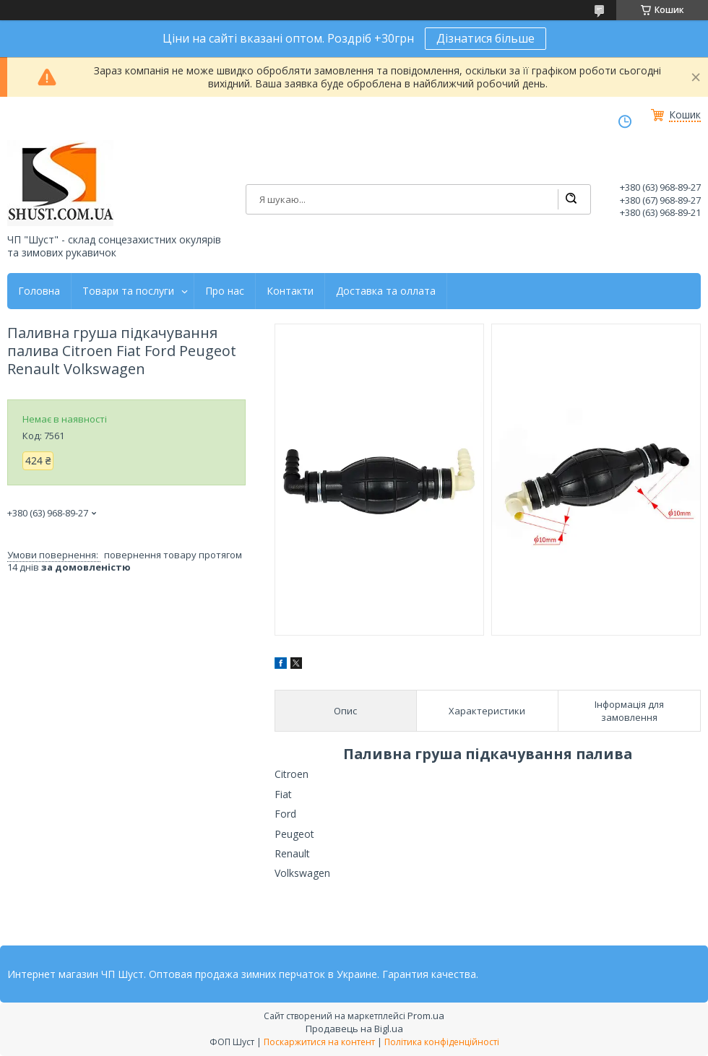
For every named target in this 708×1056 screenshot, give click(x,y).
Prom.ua (425, 1015)
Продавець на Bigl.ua (354, 1028)
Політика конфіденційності (441, 1042)
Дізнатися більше (485, 38)
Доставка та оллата (386, 291)
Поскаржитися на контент (319, 1042)
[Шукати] (571, 199)
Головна (39, 291)
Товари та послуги (128, 291)
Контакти (290, 291)
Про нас (224, 291)
